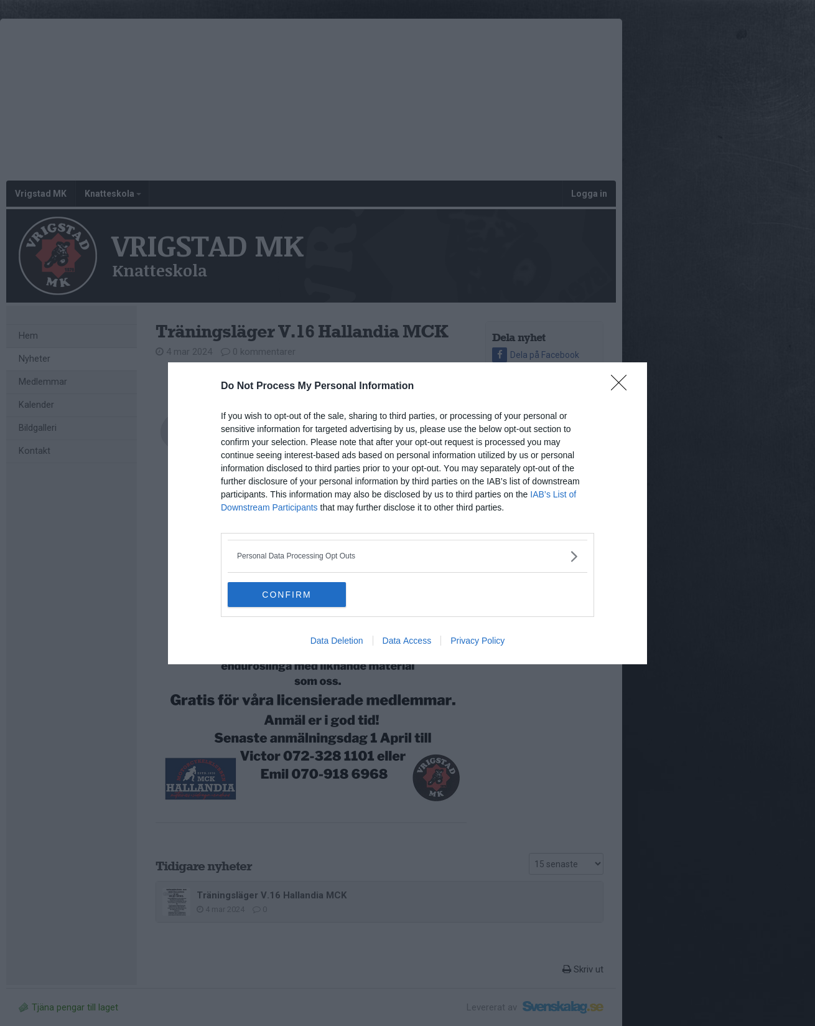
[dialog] (407, 513)
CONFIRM (286, 595)
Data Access (407, 641)
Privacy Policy (477, 641)
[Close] (623, 386)
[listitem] (407, 556)
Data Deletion (336, 641)
